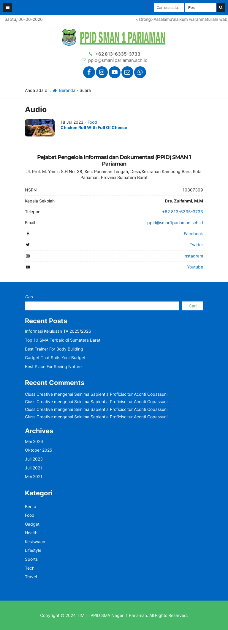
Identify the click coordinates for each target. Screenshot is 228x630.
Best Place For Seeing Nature (53, 366)
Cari (29, 296)
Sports (31, 559)
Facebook (193, 233)
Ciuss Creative (39, 394)
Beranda (63, 90)
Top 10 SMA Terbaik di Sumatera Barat (62, 340)
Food (92, 122)
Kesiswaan (35, 541)
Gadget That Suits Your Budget (55, 357)
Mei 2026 (34, 441)
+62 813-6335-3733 (117, 54)
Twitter (196, 244)
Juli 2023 (34, 458)
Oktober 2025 (38, 450)
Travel (31, 576)
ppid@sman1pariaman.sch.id (118, 60)
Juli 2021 (33, 467)
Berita (30, 506)
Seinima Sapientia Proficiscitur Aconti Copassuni (120, 394)
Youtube (195, 266)
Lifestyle (33, 550)
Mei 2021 (33, 476)
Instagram (193, 255)
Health (31, 532)
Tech (29, 568)
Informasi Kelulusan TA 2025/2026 (58, 331)
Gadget (32, 524)
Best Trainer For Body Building (54, 348)
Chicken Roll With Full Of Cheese (94, 127)
